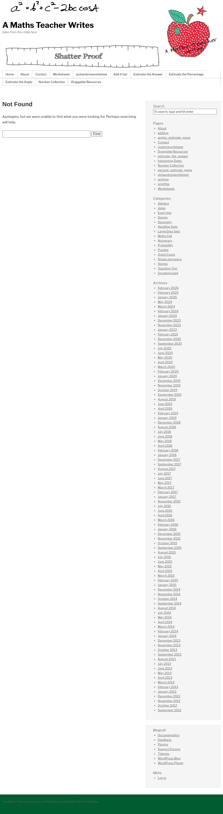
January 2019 (167, 418)
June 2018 (165, 436)
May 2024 (165, 302)
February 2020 (168, 371)
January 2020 (167, 376)
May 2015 (165, 566)
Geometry (165, 222)
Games (163, 217)
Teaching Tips (167, 268)
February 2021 (168, 334)
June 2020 (165, 353)
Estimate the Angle (19, 82)
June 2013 (165, 668)
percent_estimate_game (175, 170)
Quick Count (166, 254)
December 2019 (169, 381)
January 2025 (167, 297)
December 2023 (169, 320)
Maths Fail (165, 236)
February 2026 (168, 288)
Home (10, 74)
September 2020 (170, 343)
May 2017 (164, 483)
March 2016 (166, 520)
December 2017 (169, 459)
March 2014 (166, 626)
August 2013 (167, 659)
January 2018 (167, 455)
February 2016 (168, 524)
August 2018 (167, 427)
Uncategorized (168, 273)
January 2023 (167, 329)
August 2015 (167, 552)
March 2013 (166, 682)
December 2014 (169, 589)
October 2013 (167, 650)
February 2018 (168, 450)
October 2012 (167, 705)
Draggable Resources (86, 82)
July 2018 (164, 432)
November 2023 (169, 325)
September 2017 (169, 464)
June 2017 (165, 478)
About (24, 74)
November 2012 (169, 701)
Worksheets (61, 74)
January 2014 (167, 636)
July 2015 (164, 557)
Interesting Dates (170, 161)
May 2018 (165, 441)
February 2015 (168, 580)
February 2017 (168, 492)
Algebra (163, 203)
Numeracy (165, 240)
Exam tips (164, 213)
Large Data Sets (169, 231)
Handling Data (167, 226)
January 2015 (167, 585)
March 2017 (166, 487)
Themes (163, 754)
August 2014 (167, 608)
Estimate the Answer (148, 74)
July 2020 (164, 348)
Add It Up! (120, 74)
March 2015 (166, 575)
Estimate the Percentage (186, 74)
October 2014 (167, 599)
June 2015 (165, 561)
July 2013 (164, 664)
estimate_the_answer (173, 156)
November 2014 (169, 594)
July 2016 (164, 506)
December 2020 (169, 339)
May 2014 (165, 617)
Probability (165, 245)
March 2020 (166, 367)
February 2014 (168, 631)
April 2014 (165, 622)
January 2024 (167, 316)
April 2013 (165, 677)
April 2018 (165, 445)
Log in (162, 778)
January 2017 (167, 497)
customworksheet (170, 147)
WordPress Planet (170, 763)
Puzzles (163, 250)
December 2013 (169, 640)
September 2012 (169, 710)
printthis (164, 184)
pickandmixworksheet (91, 74)
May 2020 (165, 357)
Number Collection (52, 82)
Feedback (164, 740)
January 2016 (167, 529)
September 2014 (169, 603)
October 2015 (167, 543)
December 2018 (169, 422)
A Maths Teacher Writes (48, 25)
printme (163, 179)
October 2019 (167, 390)
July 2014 (164, 613)
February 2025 (168, 292)
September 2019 (169, 394)
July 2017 (164, 473)
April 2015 (165, 571)
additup (163, 133)
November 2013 (169, 645)
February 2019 (168, 413)
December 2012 (169, 696)
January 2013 (167, 691)
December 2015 (169, 534)
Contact (40, 74)
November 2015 (169, 538)
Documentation (169, 735)
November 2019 (169, 385)
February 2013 (168, 687)
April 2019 (165, 408)
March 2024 (166, 306)
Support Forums (169, 749)
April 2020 (165, 362)
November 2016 (169, 501)
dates (162, 208)
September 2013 (169, 654)
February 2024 (168, 311)
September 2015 (169, 548)
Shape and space (169, 259)
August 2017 (167, 469)
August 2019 (167, 399)
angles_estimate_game (174, 137)
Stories (163, 264)
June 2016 (165, 510)
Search (158, 106)
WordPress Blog (169, 758)
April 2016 (165, 515)
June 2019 (165, 404)
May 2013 (165, 673)
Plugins (163, 744)
